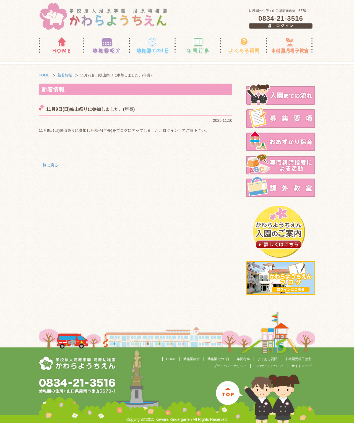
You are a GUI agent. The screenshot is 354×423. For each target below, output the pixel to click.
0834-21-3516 (280, 18)
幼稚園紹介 (191, 359)
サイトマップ (301, 366)
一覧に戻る (48, 165)
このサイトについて (269, 366)
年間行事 (243, 359)
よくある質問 (267, 359)
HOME (44, 75)
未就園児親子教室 (298, 359)
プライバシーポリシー (230, 366)
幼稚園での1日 (218, 359)
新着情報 (65, 75)
